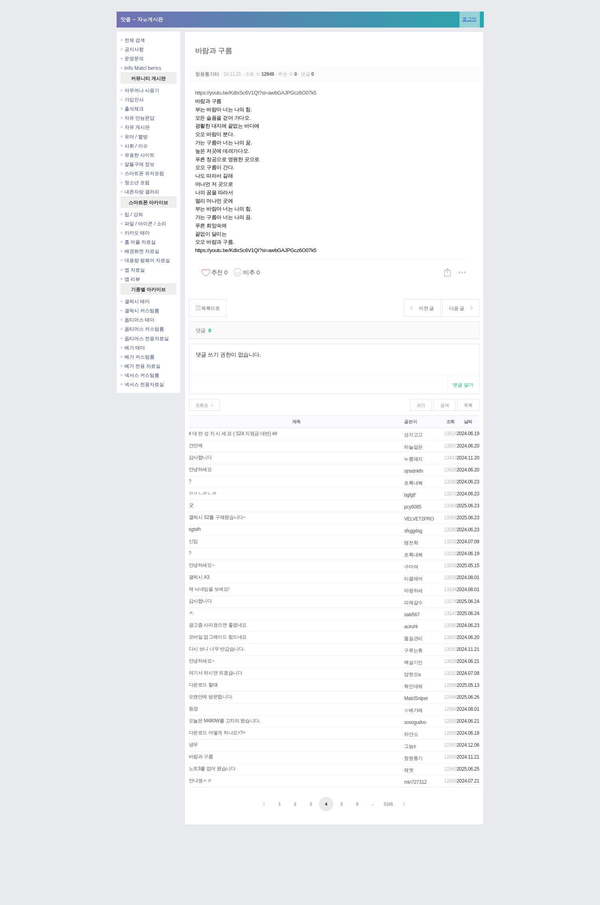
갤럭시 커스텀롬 (140, 310)
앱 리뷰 (130, 279)
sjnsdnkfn (413, 471)
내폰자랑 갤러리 (140, 191)
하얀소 (411, 734)
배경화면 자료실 (140, 251)
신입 (193, 541)
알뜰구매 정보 (137, 164)
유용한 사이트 (137, 155)
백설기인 (413, 662)
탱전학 (411, 543)
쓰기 (421, 405)
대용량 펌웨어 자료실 (145, 260)
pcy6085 (412, 507)
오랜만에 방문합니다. (211, 697)
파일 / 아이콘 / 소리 (143, 223)
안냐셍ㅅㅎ (200, 780)
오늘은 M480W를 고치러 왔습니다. (224, 721)
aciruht (411, 626)
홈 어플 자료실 (138, 242)
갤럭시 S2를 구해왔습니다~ (217, 517)
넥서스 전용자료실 (142, 384)
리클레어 (413, 579)
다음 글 (461, 308)
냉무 (193, 744)
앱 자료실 (133, 269)
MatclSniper (416, 698)
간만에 (196, 445)
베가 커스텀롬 (137, 356)
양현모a (412, 674)
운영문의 (132, 58)
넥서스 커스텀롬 (140, 375)
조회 (450, 421)
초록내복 (413, 483)
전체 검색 (133, 40)
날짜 (468, 421)
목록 (468, 405)
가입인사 (132, 99)
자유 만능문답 (137, 117)
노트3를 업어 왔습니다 (212, 768)
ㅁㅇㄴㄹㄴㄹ (203, 493)
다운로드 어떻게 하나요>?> (217, 732)
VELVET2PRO (419, 519)
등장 (193, 709)
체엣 (408, 770)
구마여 (411, 567)
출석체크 (132, 108)
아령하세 (413, 590)
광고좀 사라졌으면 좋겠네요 (218, 625)
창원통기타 (208, 74)
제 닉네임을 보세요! (209, 589)
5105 (388, 804)
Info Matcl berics (141, 68)
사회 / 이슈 (134, 145)
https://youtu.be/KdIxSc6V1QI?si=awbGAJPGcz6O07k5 (256, 93)
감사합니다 (200, 457)
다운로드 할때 (203, 685)
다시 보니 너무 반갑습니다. (217, 649)
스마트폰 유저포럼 (142, 173)
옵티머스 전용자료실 (145, 338)
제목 (296, 421)
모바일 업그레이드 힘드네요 (218, 637)
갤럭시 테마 (135, 301)
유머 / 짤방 (134, 136)
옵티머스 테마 (137, 319)
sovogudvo (415, 722)
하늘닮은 (413, 447)
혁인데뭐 (413, 686)
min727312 (415, 782)
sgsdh (195, 529)
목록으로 (208, 308)
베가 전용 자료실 (140, 366)
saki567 (412, 614)
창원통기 (413, 758)
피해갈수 (413, 602)
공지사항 (132, 49)
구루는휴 (413, 650)
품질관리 (413, 638)
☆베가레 (413, 710)
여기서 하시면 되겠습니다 (215, 673)
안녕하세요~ (202, 565)
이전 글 (422, 308)
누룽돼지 (413, 459)
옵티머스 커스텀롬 (142, 328)
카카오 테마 (135, 232)
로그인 (469, 19)
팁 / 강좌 (132, 214)
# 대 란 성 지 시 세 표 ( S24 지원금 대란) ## (233, 433)
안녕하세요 (200, 469)
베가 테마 (133, 347)
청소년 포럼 (135, 182)
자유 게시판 (135, 127)
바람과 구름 (213, 51)
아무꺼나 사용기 (140, 90)
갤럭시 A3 (199, 577)
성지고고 (413, 435)
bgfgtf (409, 495)
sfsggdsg (413, 531)
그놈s (410, 746)
